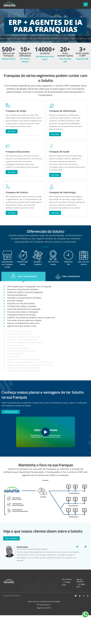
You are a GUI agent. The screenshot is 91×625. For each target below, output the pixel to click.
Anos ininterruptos (65, 54)
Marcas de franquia (8, 54)
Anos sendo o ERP (82, 54)
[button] (23, 276)
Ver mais (11, 131)
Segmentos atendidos (25, 54)
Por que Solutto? (44, 605)
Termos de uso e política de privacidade (43, 601)
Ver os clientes (11, 538)
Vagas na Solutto (44, 608)
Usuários (45, 53)
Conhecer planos (10, 412)
